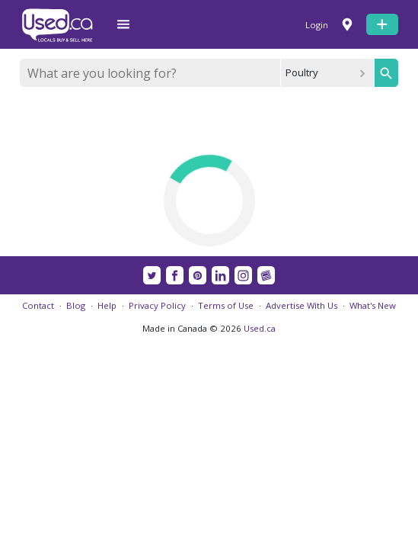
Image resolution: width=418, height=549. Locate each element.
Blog (75, 305)
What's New (372, 305)
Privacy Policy (157, 305)
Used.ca (260, 328)
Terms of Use (226, 305)
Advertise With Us (301, 305)
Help (106, 305)
